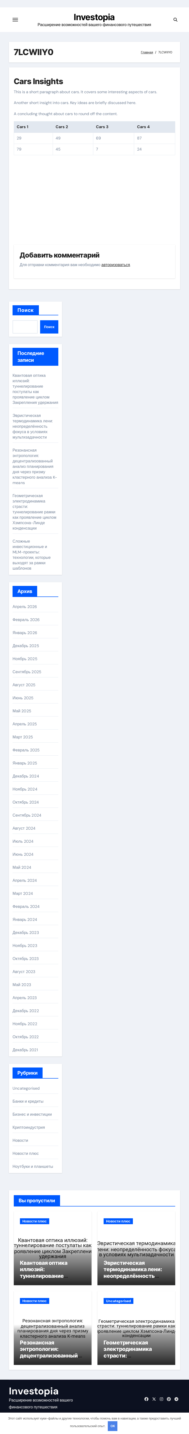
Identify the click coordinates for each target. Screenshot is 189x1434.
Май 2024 (22, 867)
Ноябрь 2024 (25, 789)
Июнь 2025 (23, 698)
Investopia (94, 17)
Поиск (25, 310)
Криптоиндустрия (29, 1127)
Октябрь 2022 (26, 1036)
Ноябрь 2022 (25, 1023)
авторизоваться (115, 264)
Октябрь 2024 (26, 802)
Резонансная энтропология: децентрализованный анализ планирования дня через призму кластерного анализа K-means (35, 466)
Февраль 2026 (26, 619)
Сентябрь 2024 (27, 815)
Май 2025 (22, 711)
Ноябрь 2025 (25, 658)
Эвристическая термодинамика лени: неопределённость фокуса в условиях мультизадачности (33, 426)
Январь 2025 (25, 763)
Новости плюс (26, 1153)
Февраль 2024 (26, 906)
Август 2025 (24, 684)
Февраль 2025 (26, 750)
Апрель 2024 (25, 880)
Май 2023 (22, 984)
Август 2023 (24, 971)
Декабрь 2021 (25, 1050)
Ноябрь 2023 (25, 945)
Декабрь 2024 (26, 776)
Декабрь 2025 (26, 645)
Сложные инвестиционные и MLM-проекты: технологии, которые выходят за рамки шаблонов (32, 555)
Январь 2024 (25, 919)
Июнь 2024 (23, 854)
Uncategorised (26, 1088)
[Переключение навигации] (15, 20)
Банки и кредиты (28, 1101)
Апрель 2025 (25, 724)
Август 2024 (24, 828)
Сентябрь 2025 (27, 671)
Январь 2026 (25, 632)
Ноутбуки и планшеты (33, 1166)
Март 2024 (23, 893)
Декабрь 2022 (26, 1010)
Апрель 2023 (25, 997)
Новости (20, 1140)
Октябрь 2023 (26, 958)
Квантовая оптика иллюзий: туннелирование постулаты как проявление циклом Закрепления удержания (35, 389)
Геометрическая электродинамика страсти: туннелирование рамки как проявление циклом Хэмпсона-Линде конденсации (34, 512)
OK (112, 1426)
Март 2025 (23, 737)
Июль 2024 (23, 841)
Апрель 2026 (25, 606)
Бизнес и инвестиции (32, 1114)
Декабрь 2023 (26, 932)
